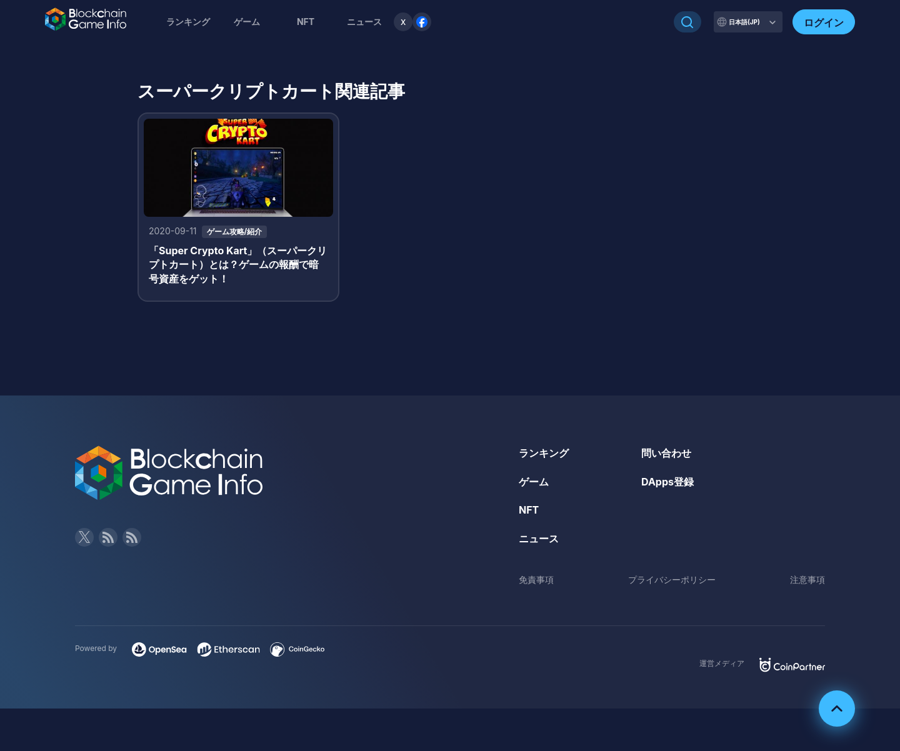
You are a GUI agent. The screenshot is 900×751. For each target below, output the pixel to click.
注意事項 (807, 579)
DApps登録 (667, 481)
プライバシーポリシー (672, 579)
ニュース (539, 538)
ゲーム (247, 21)
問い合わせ (666, 453)
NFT (305, 21)
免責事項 (536, 579)
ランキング (188, 21)
